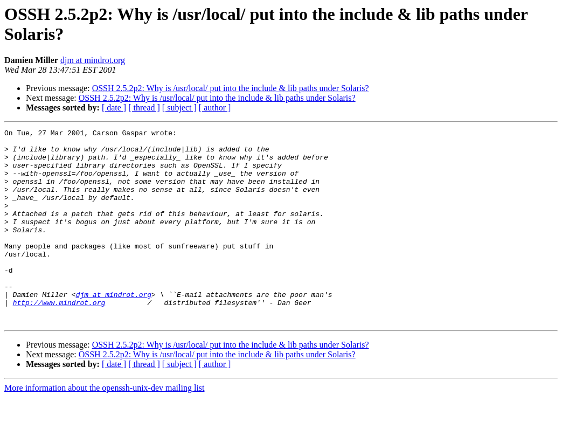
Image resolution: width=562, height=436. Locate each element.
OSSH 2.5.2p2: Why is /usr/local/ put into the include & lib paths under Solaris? (230, 88)
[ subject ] (179, 107)
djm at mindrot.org (92, 60)
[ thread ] (144, 107)
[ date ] (114, 107)
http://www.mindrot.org (59, 338)
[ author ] (215, 107)
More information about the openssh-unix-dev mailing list (104, 426)
